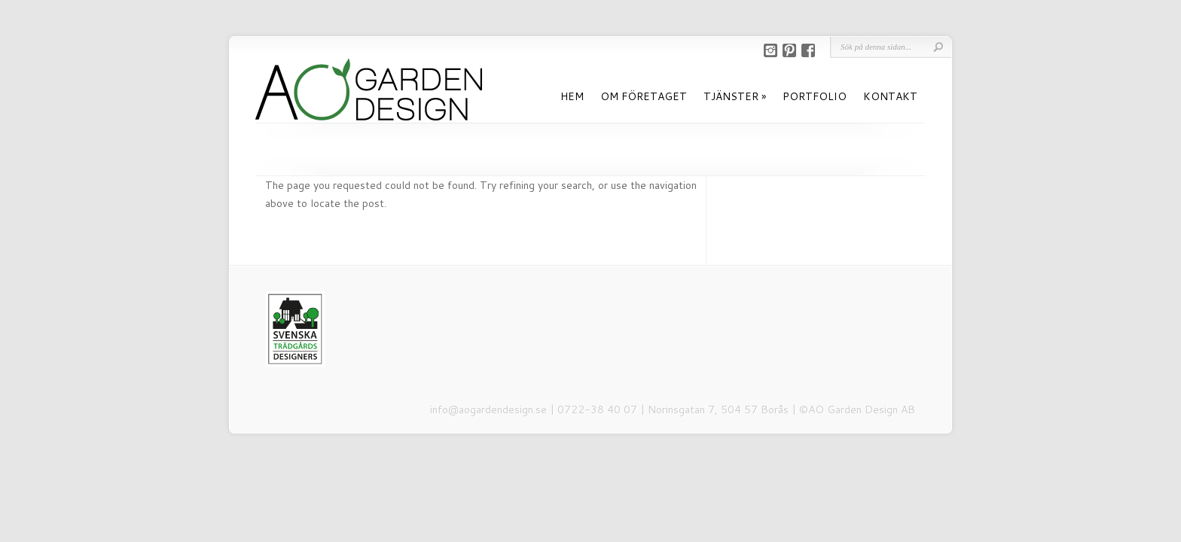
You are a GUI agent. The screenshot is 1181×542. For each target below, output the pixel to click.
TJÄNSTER (730, 96)
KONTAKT (890, 96)
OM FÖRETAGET (643, 96)
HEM (572, 96)
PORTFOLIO (815, 96)
